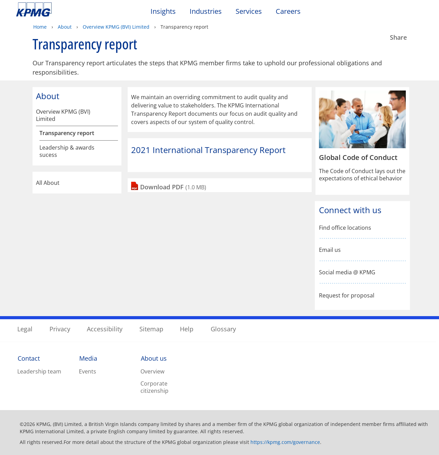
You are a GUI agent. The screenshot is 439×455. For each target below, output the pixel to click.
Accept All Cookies (327, 440)
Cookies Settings (327, 405)
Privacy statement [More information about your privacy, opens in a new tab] (118, 418)
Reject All (327, 423)
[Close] (428, 421)
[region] (219, 422)
